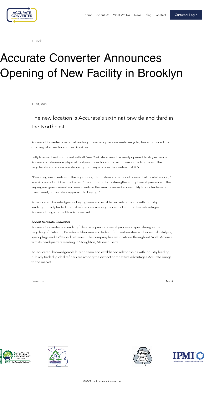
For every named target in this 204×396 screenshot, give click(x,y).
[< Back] (45, 41)
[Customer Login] (186, 15)
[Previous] (45, 281)
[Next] (162, 281)
